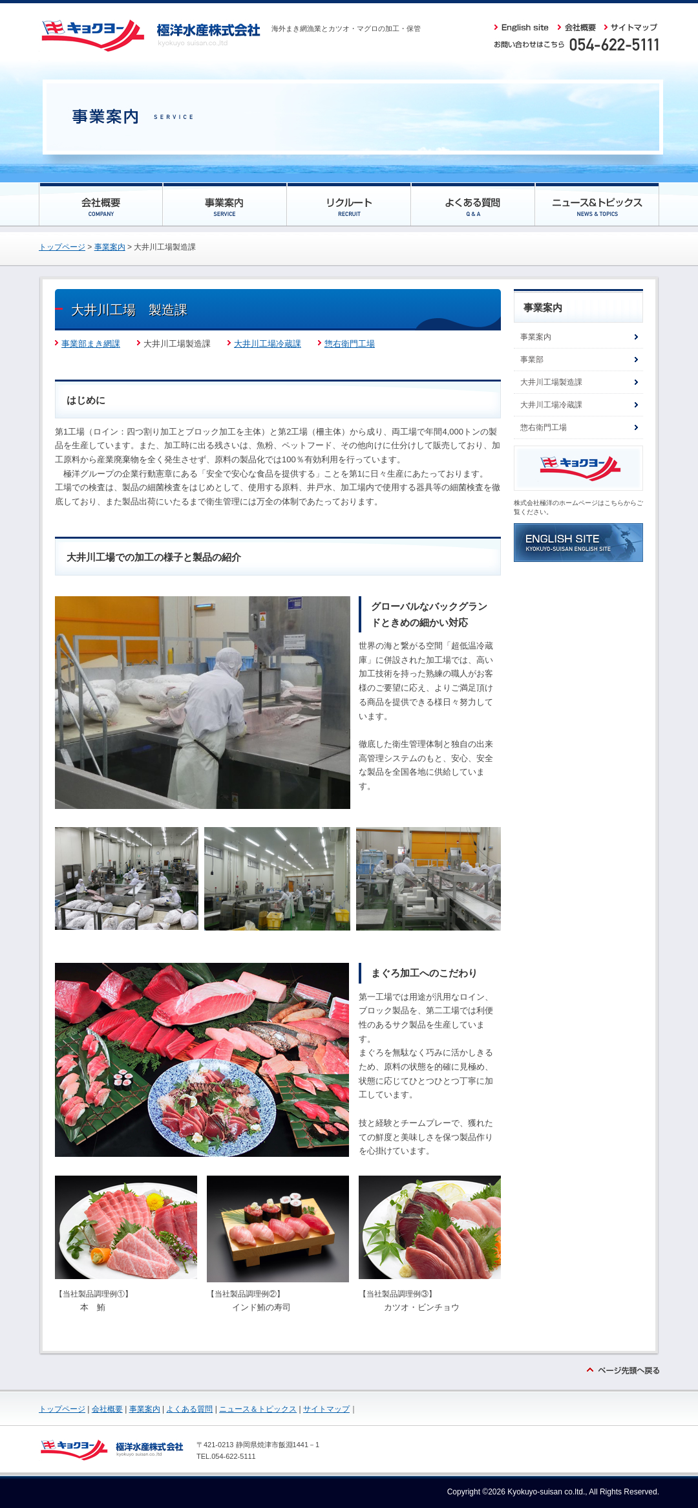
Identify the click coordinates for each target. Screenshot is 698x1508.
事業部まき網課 (90, 344)
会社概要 (107, 1409)
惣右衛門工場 (346, 344)
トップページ (62, 247)
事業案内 (109, 247)
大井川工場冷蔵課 (267, 344)
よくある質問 (189, 1409)
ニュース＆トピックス (258, 1409)
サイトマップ (326, 1409)
